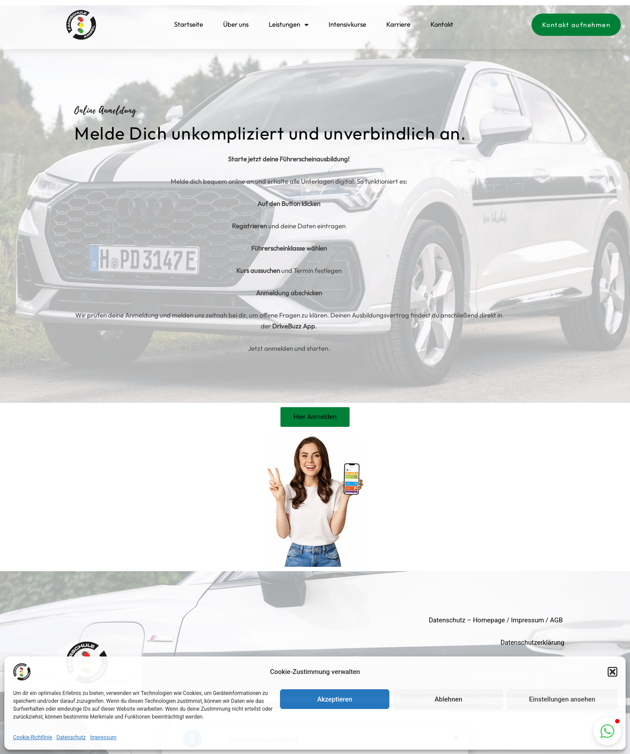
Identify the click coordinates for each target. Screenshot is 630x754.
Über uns (235, 23)
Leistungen (288, 23)
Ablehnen (448, 699)
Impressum (103, 737)
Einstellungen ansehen (562, 699)
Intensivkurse (347, 23)
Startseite (188, 23)
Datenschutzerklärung (532, 642)
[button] (612, 671)
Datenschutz (71, 737)
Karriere (398, 23)
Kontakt (441, 23)
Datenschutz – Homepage (467, 620)
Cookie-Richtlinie (32, 737)
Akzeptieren (334, 699)
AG (554, 620)
